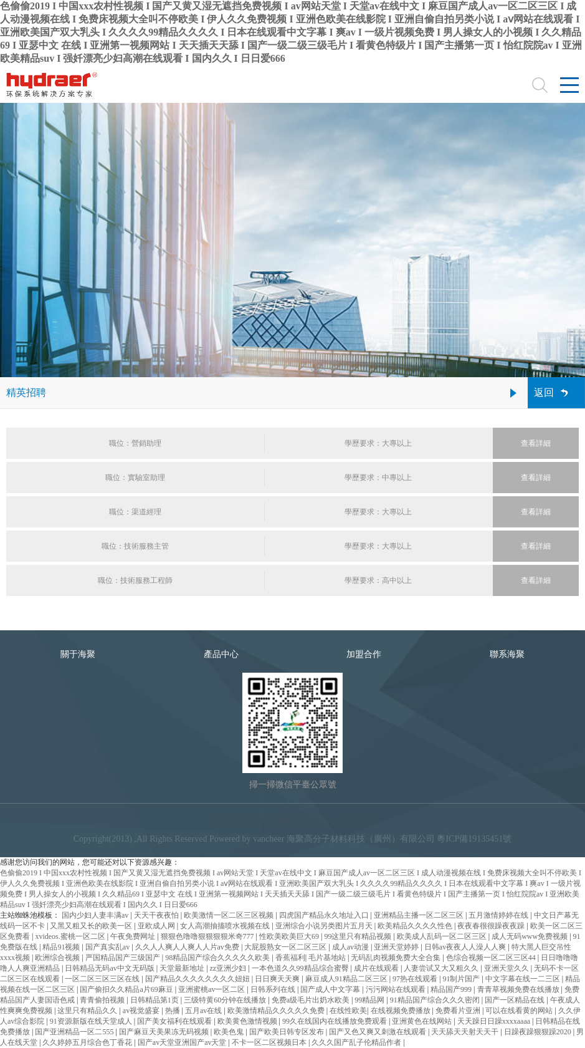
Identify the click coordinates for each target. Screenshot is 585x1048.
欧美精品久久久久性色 (416, 925)
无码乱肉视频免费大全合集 (396, 957)
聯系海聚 (507, 654)
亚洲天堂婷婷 (397, 947)
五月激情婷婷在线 (499, 915)
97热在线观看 (415, 978)
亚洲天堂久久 (507, 968)
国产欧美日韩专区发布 (287, 1031)
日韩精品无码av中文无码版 (110, 968)
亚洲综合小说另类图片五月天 (324, 925)
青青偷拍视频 (103, 1000)
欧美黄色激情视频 (248, 1021)
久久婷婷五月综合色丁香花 (88, 1042)
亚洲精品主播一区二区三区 (419, 915)
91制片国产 (462, 978)
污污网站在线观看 (396, 989)
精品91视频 (62, 947)
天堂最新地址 (182, 968)
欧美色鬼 (229, 1031)
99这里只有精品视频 (358, 936)
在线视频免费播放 (401, 1010)
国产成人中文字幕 (331, 989)
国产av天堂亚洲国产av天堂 (183, 1042)
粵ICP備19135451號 (474, 839)
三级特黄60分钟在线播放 (226, 1000)
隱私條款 (314, 821)
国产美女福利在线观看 (175, 1021)
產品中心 (221, 654)
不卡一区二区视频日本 (270, 1042)
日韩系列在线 (273, 989)
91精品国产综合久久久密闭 (436, 1000)
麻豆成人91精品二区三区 (347, 978)
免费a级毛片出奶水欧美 (311, 1000)
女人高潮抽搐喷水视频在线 (226, 925)
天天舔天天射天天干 (465, 1031)
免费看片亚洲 (458, 1010)
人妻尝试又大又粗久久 (442, 968)
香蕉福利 (290, 957)
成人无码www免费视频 (530, 936)
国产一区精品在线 (515, 1000)
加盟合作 (363, 654)
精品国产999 (451, 989)
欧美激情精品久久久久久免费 (276, 1010)
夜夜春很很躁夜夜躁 (491, 925)
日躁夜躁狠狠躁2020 (538, 1031)
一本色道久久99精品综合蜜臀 (301, 968)
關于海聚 (77, 654)
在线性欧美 (348, 1010)
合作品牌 (357, 821)
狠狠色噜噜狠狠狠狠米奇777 (208, 936)
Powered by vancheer (247, 839)
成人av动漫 (351, 947)
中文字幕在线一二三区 (523, 978)
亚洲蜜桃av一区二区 (212, 989)
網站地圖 (271, 821)
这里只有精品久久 (88, 1010)
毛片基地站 (328, 957)
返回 (544, 392)
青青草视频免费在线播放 (519, 989)
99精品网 (370, 1000)
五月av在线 (204, 1010)
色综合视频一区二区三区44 (492, 957)
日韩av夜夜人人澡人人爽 (466, 947)
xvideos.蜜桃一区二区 (71, 936)
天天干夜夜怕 (157, 915)
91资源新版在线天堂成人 (92, 1021)
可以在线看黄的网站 (519, 1010)
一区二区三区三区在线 (103, 978)
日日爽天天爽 (278, 978)
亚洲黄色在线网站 (423, 1021)
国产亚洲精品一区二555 (75, 1031)
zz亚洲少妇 (229, 968)
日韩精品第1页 (155, 1000)
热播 (173, 1010)
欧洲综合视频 (58, 957)
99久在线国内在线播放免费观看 (335, 1021)
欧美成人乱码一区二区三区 (442, 936)
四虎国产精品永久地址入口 (325, 915)
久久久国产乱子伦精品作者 (357, 1042)
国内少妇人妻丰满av (96, 915)
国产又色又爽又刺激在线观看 (378, 1031)
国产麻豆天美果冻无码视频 (165, 1031)
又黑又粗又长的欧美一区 (92, 925)
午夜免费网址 (133, 936)
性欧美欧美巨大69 (290, 936)
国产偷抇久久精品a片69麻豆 (127, 989)
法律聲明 (227, 821)
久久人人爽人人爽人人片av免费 (188, 947)
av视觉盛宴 (142, 1010)
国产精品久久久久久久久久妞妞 (198, 978)
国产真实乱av (108, 947)
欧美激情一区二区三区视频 (229, 915)
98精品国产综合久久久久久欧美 (218, 957)
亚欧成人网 (157, 925)
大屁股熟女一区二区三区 (286, 947)
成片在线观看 (377, 968)
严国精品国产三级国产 (123, 957)
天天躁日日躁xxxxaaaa (494, 1021)
